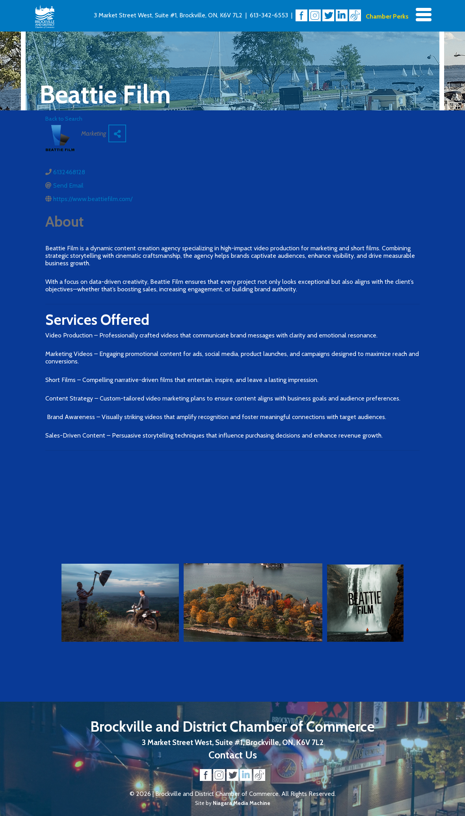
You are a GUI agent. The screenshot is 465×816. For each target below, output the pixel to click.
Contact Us (232, 755)
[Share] (117, 133)
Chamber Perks (387, 16)
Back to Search (63, 118)
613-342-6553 (269, 15)
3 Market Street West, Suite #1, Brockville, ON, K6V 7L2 (168, 15)
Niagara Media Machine (241, 803)
